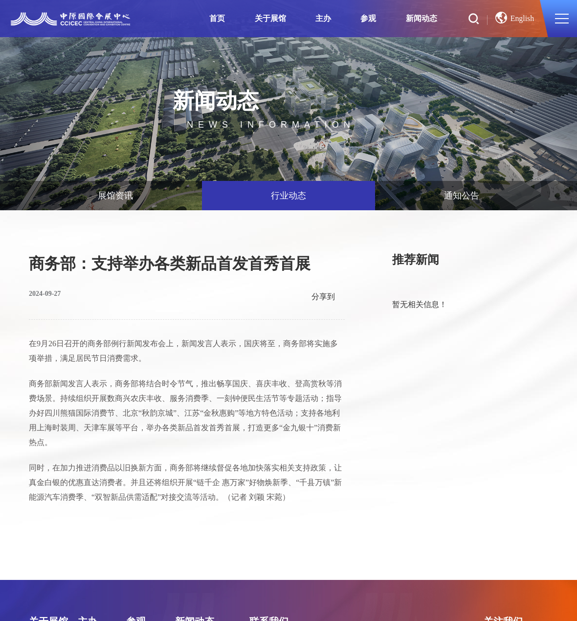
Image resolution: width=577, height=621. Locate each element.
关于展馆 (271, 18)
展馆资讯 (115, 195)
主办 (324, 18)
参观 (369, 18)
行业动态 (288, 195)
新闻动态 (422, 18)
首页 (217, 18)
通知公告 (461, 195)
